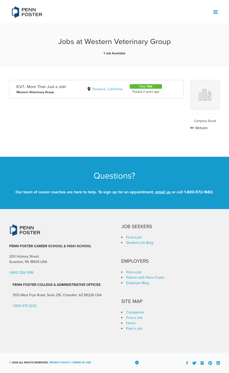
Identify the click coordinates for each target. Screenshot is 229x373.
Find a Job (134, 318)
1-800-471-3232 (25, 306)
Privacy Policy (59, 362)
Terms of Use (81, 362)
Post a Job (134, 328)
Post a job (133, 272)
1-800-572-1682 (198, 192)
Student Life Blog (139, 243)
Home (131, 323)
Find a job (134, 237)
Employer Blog (137, 283)
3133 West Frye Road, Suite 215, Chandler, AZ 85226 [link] (53, 295)
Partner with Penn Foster (145, 277)
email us (163, 192)
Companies (135, 312)
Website (201, 128)
